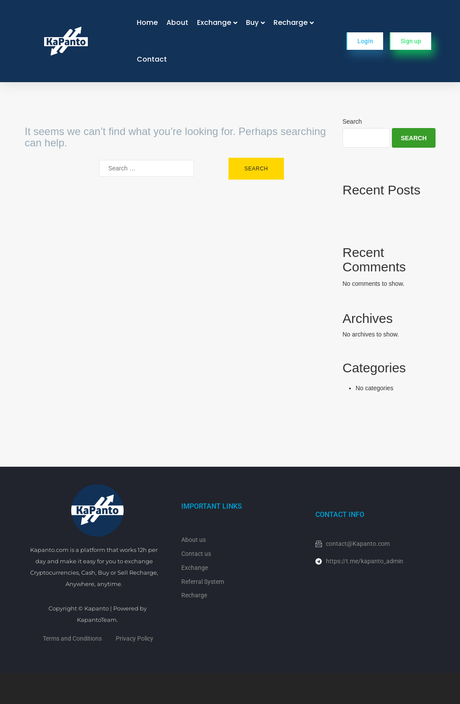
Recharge (290, 22)
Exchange (214, 22)
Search (352, 121)
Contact (152, 59)
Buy (252, 22)
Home (147, 22)
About (177, 22)
